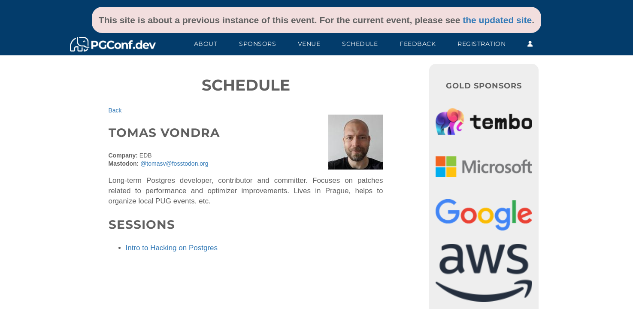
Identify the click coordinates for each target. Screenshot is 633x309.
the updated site (497, 20)
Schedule (360, 44)
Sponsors (257, 44)
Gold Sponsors (484, 86)
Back (115, 110)
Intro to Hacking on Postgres (172, 248)
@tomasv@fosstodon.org (174, 163)
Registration (481, 44)
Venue (309, 44)
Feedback (418, 44)
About (206, 44)
